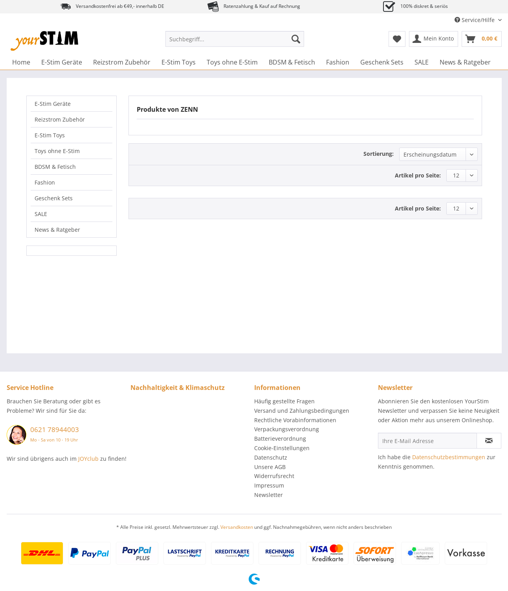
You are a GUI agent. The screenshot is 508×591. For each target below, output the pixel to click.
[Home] (21, 62)
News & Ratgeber (57, 229)
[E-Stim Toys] (178, 62)
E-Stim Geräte (53, 103)
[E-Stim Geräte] (62, 62)
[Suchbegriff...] (234, 39)
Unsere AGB (270, 467)
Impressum (269, 485)
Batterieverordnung (280, 438)
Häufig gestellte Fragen (284, 401)
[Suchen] (296, 39)
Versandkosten (236, 527)
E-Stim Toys (50, 135)
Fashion (45, 182)
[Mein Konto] (433, 39)
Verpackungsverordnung (286, 429)
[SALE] (421, 62)
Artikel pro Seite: (418, 175)
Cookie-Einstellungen (282, 448)
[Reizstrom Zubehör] (122, 62)
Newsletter (268, 495)
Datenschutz (270, 457)
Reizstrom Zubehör (60, 119)
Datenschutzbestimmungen (448, 457)
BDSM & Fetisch (55, 166)
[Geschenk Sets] (382, 62)
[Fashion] (338, 62)
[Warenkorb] (482, 39)
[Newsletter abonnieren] (489, 441)
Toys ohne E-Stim (57, 151)
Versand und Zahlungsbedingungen (301, 410)
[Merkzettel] (397, 39)
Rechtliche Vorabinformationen (295, 420)
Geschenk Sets (54, 198)
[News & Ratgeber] (465, 62)
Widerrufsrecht (274, 476)
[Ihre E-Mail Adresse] (427, 441)
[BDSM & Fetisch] (292, 62)
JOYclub (88, 458)
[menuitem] (234, 42)
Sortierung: (378, 153)
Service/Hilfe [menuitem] (475, 20)
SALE (41, 214)
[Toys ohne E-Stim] (232, 62)
